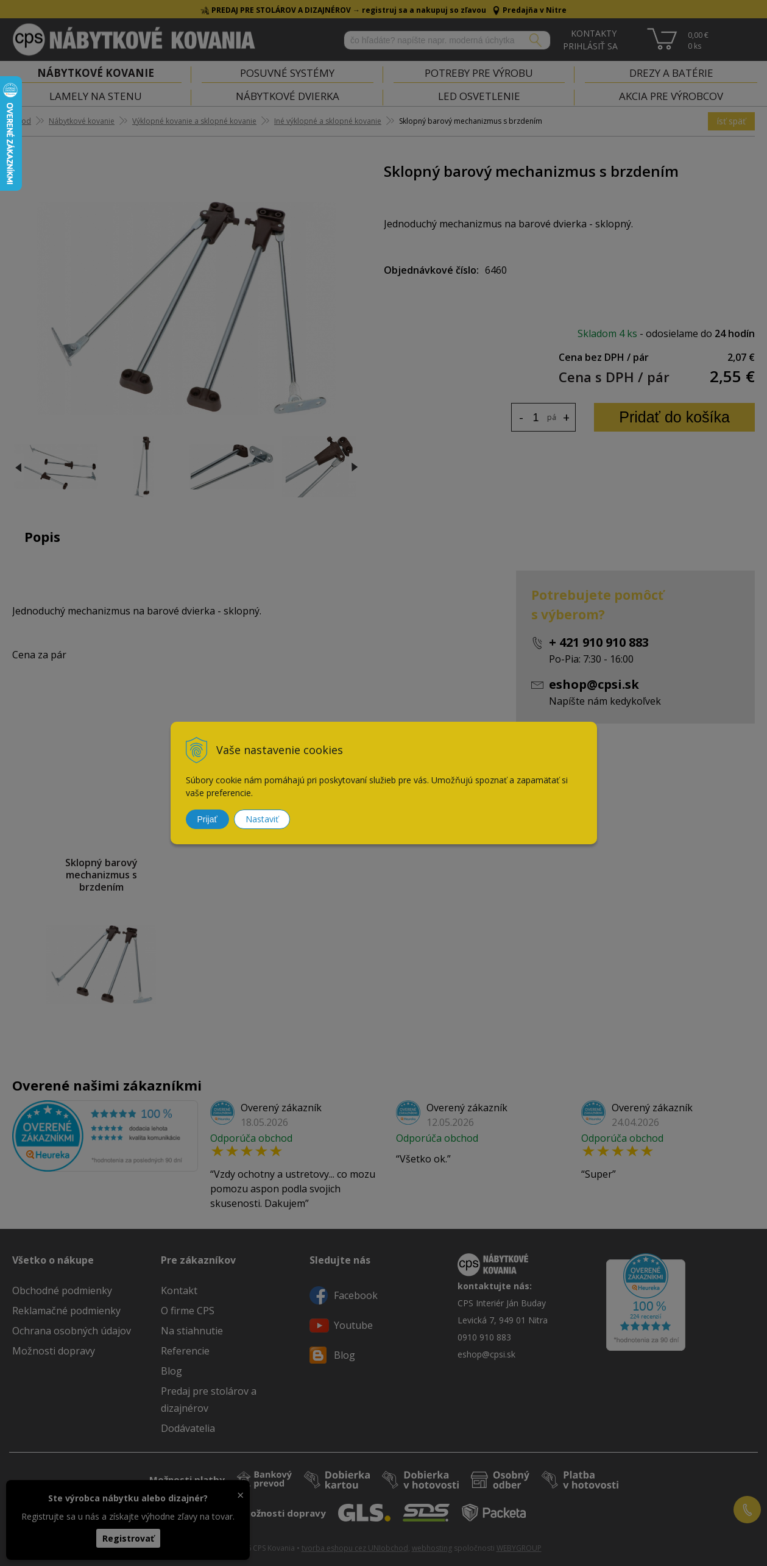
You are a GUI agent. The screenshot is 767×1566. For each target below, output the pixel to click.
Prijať (207, 819)
